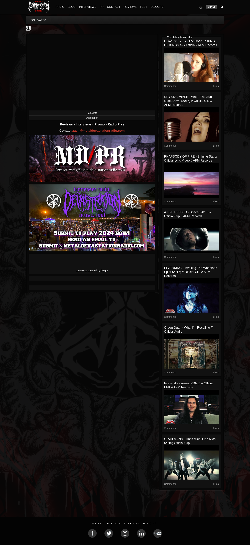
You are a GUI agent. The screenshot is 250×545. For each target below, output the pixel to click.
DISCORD (157, 6)
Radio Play (116, 124)
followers (38, 20)
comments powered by (92, 270)
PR (101, 6)
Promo (100, 124)
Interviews (84, 124)
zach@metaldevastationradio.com (98, 130)
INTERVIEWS (87, 6)
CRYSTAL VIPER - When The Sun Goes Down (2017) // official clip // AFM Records (188, 101)
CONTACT (113, 6)
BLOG (72, 6)
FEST (143, 6)
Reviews (67, 124)
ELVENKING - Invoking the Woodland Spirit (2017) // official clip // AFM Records (190, 272)
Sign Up (211, 7)
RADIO (60, 6)
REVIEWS (130, 6)
